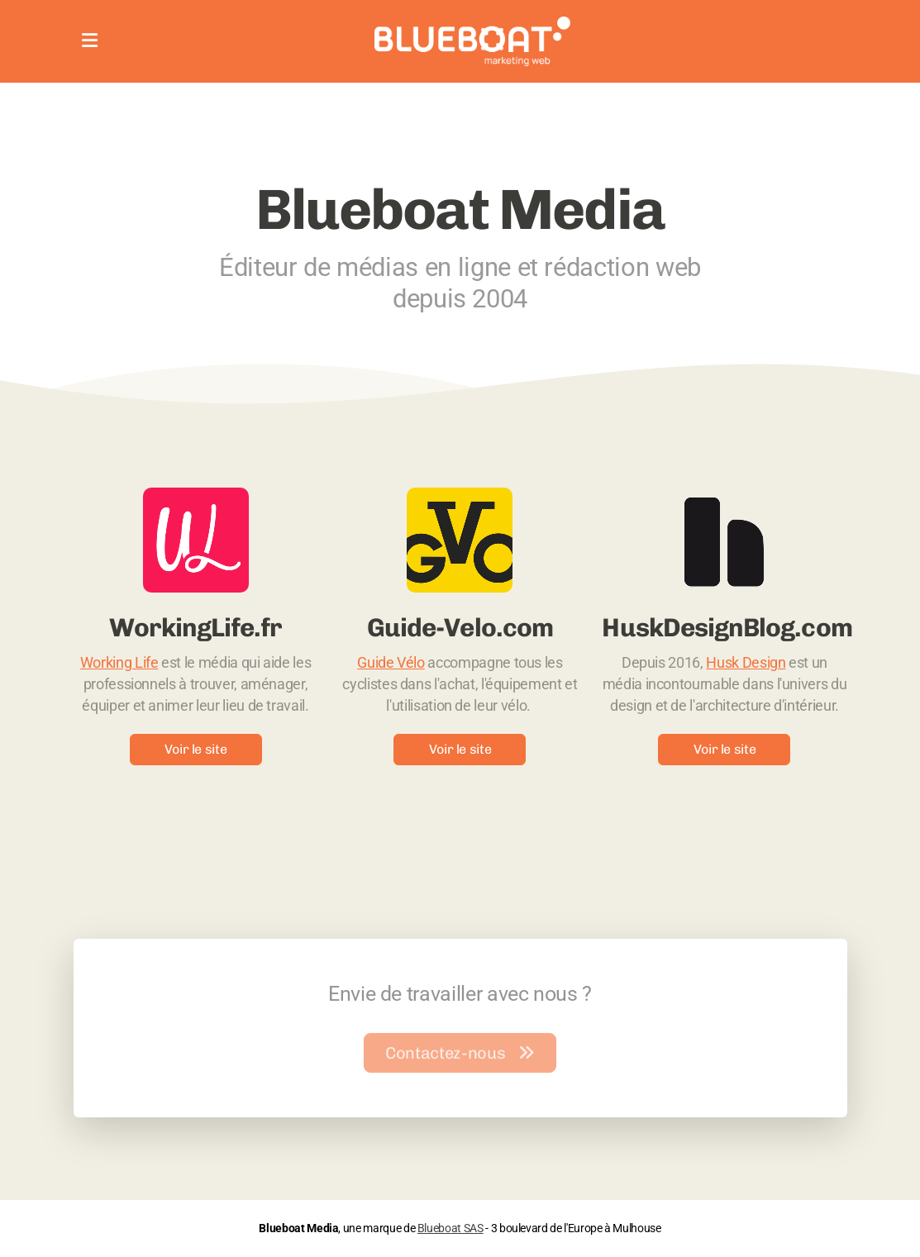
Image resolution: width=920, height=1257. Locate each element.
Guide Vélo (390, 663)
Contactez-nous (460, 1055)
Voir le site (195, 749)
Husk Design (745, 663)
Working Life (119, 663)
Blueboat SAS (450, 1228)
